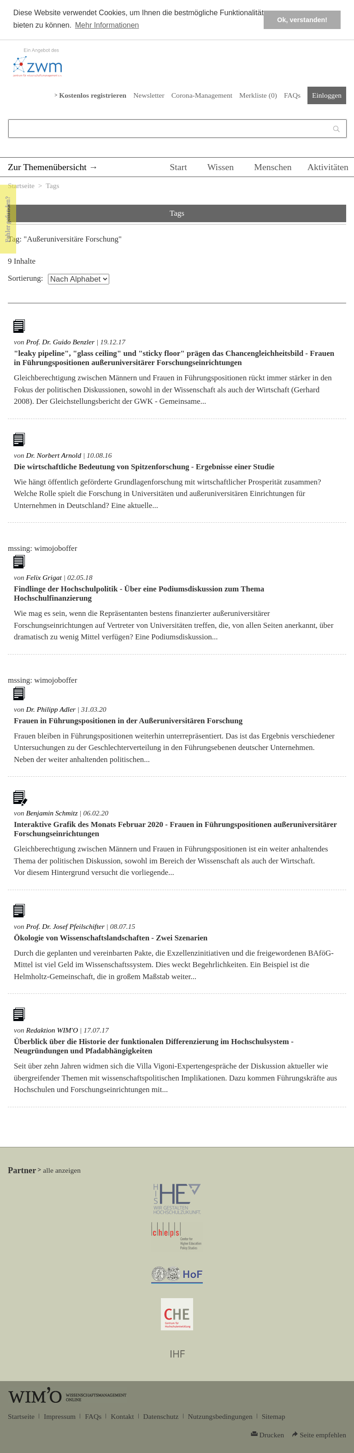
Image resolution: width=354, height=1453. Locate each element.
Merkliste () (258, 95)
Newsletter (148, 95)
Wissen (220, 167)
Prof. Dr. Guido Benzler (60, 342)
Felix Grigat (43, 577)
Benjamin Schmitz (51, 813)
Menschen (273, 167)
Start (178, 167)
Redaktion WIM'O (52, 1030)
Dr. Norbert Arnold (53, 455)
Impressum (60, 1416)
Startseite (21, 185)
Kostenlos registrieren (92, 95)
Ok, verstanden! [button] (302, 20)
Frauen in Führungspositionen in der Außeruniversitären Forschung (128, 720)
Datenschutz (161, 1416)
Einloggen (327, 95)
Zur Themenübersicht (47, 167)
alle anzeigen (62, 1170)
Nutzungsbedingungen (220, 1416)
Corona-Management (201, 95)
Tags (52, 185)
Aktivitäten (327, 167)
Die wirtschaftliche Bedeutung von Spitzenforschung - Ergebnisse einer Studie (144, 466)
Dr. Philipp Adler (50, 709)
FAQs (292, 95)
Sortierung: (25, 278)
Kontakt (122, 1416)
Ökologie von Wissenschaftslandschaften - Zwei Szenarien (110, 937)
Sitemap (273, 1416)
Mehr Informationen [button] (107, 25)
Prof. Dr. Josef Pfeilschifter (65, 926)
